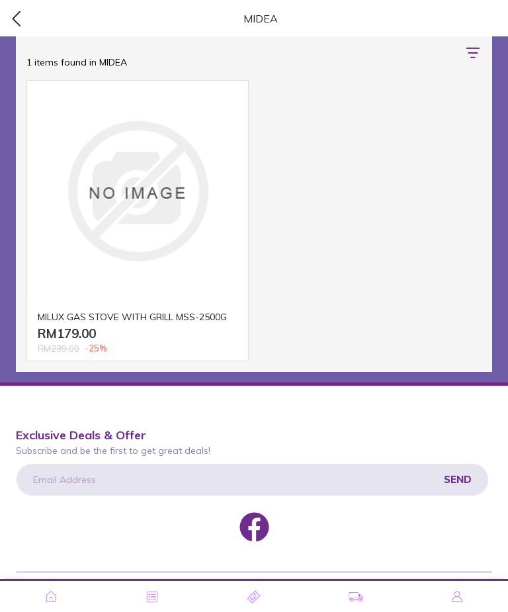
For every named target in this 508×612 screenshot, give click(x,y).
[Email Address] (252, 479)
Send (458, 479)
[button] (473, 53)
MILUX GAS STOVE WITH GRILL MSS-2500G (132, 317)
